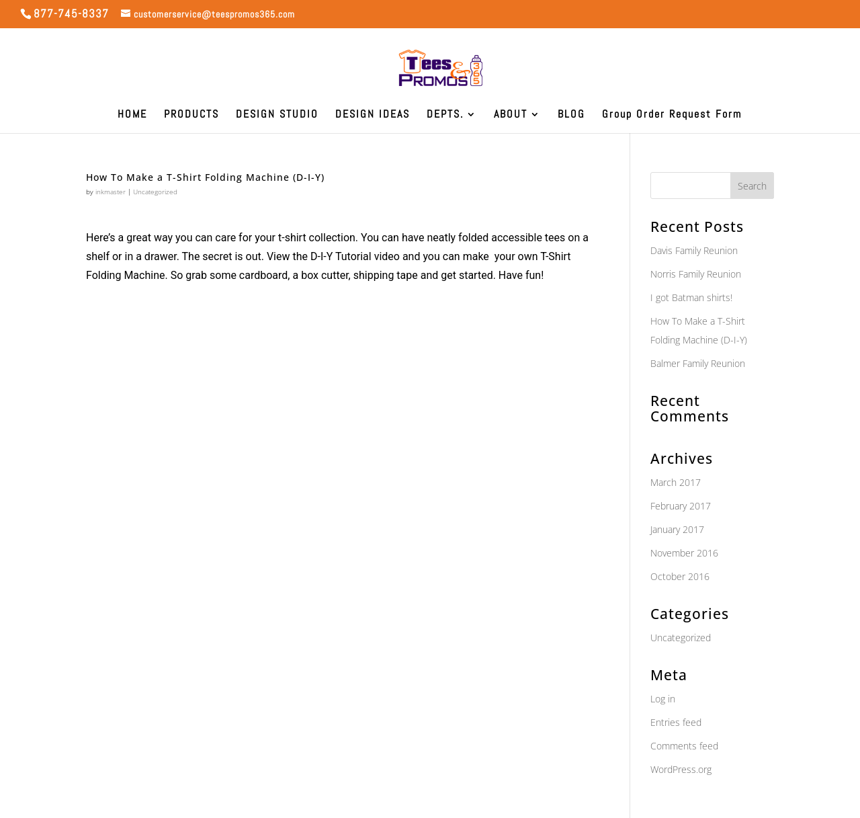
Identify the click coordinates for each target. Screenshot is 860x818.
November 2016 (684, 552)
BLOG (571, 115)
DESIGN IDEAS (372, 115)
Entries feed (675, 722)
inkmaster (110, 191)
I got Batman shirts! (691, 297)
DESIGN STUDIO (277, 115)
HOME (132, 115)
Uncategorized (155, 191)
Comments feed (684, 745)
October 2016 (680, 576)
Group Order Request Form (672, 115)
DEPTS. (445, 115)
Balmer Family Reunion (697, 363)
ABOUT (510, 115)
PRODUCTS (191, 115)
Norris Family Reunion (695, 274)
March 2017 (675, 482)
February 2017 (680, 505)
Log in (662, 698)
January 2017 (677, 529)
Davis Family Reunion (694, 250)
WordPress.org (681, 769)
